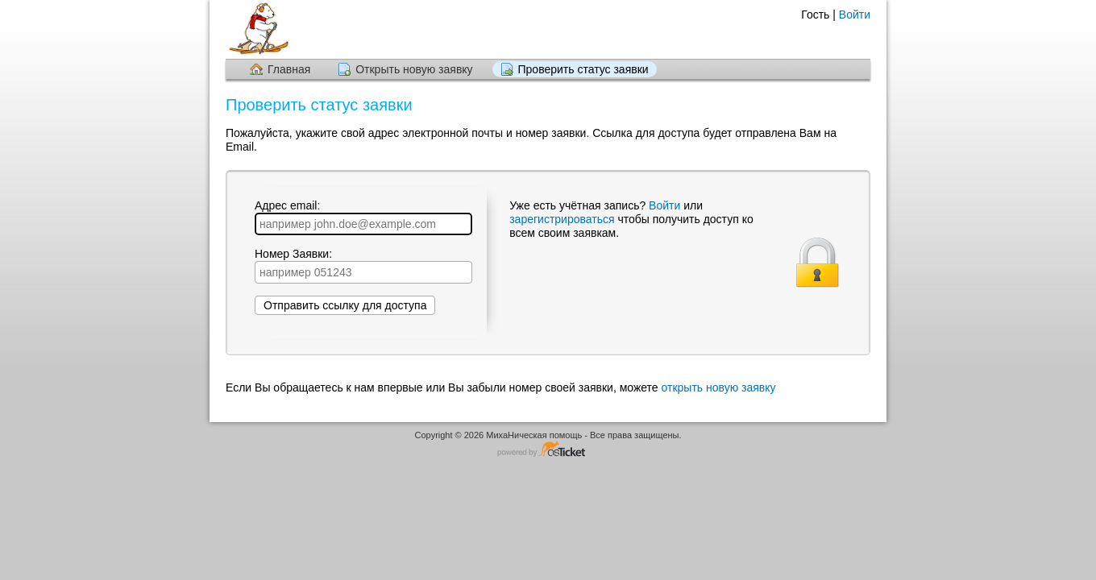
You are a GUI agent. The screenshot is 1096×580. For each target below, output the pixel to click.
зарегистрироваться (563, 219)
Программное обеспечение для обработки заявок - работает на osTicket (548, 450)
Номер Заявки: (363, 265)
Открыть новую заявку (413, 69)
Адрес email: (363, 217)
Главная (289, 69)
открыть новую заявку (719, 387)
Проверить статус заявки (583, 69)
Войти (854, 14)
